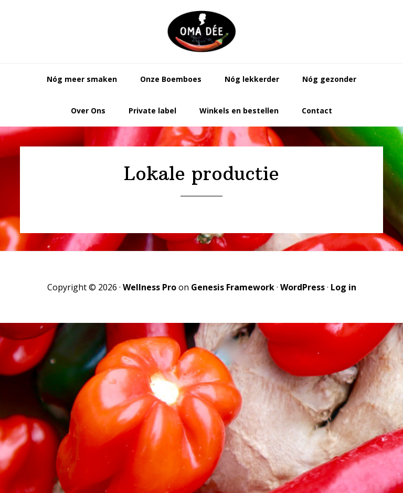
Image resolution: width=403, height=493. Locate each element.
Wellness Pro (149, 287)
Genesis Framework (232, 287)
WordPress (302, 287)
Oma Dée (201, 32)
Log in (343, 287)
